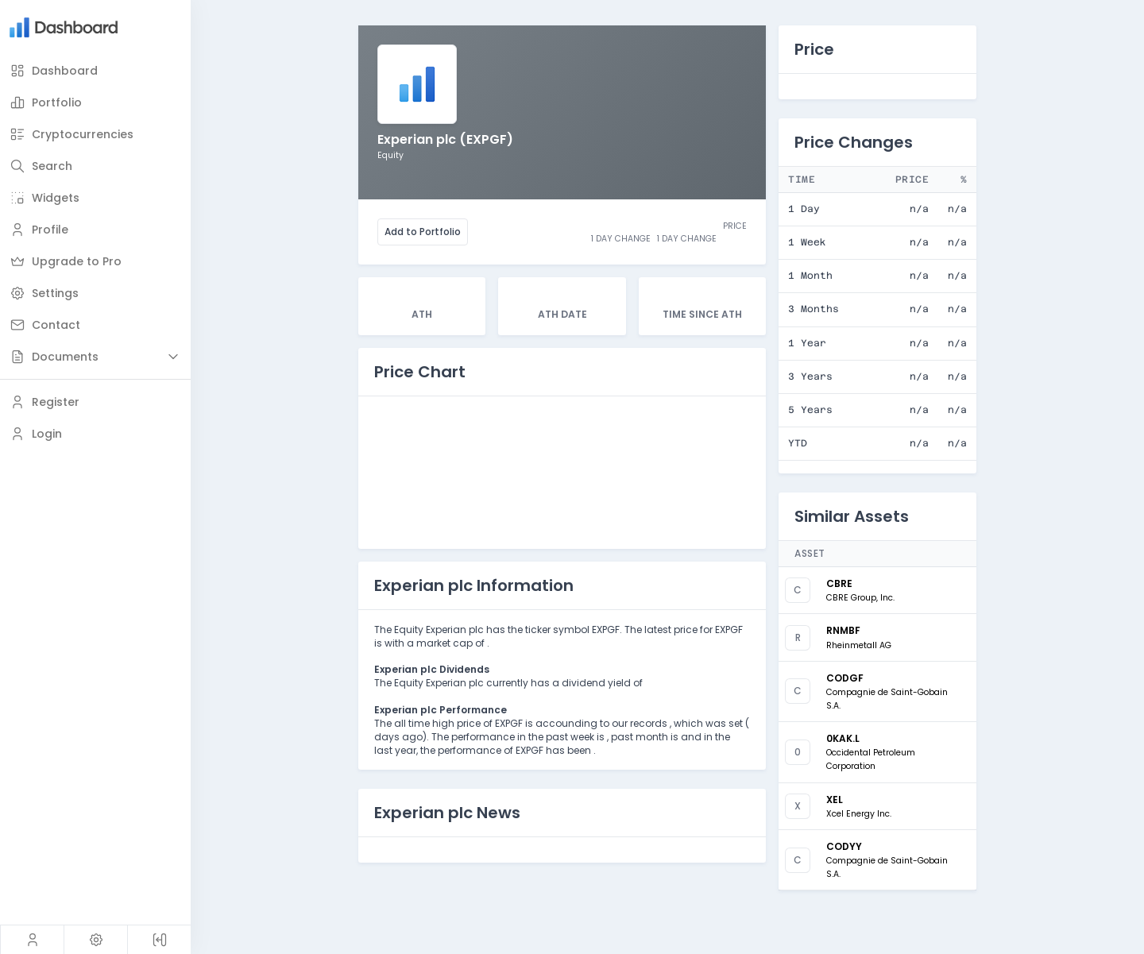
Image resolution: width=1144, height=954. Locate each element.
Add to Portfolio (423, 231)
